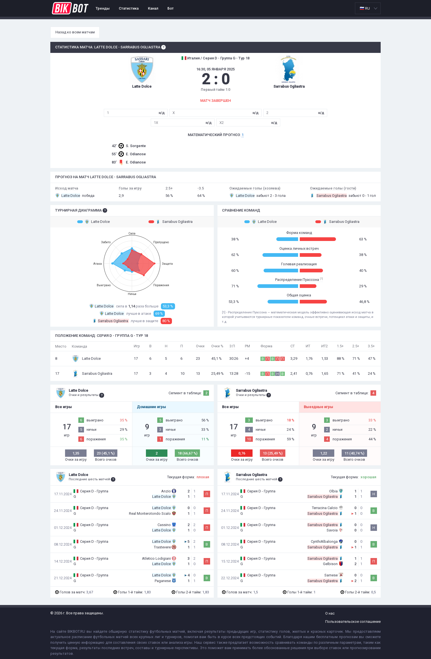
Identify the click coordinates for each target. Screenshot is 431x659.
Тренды (103, 8)
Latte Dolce (93, 221)
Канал (153, 8)
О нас (330, 613)
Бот (170, 8)
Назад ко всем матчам (75, 32)
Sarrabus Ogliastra (170, 221)
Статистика (129, 8)
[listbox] (368, 8)
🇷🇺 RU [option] (365, 8)
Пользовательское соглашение (353, 621)
